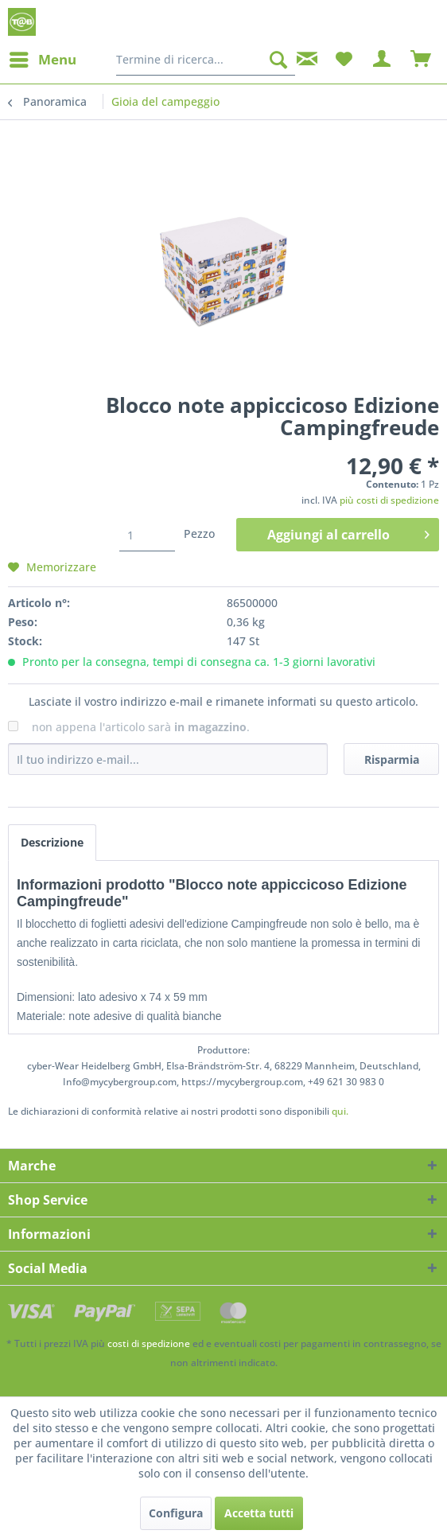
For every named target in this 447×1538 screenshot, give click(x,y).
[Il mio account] (382, 60)
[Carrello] (421, 60)
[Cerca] (278, 60)
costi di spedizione (148, 1343)
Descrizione (52, 842)
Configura (176, 1512)
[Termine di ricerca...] (205, 60)
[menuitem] (42, 60)
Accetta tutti (258, 1512)
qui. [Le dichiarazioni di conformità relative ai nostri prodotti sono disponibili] (340, 1111)
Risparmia (391, 759)
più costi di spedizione (389, 500)
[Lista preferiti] (344, 60)
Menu (43, 57)
